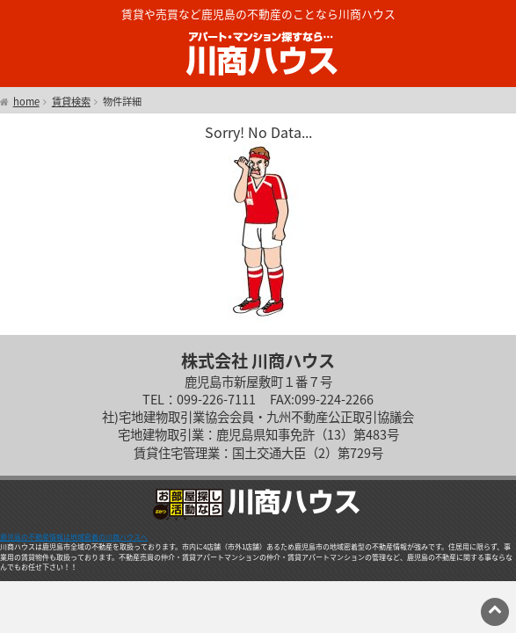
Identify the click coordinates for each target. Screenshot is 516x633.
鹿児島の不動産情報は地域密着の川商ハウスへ (74, 537)
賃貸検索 (71, 102)
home (26, 102)
